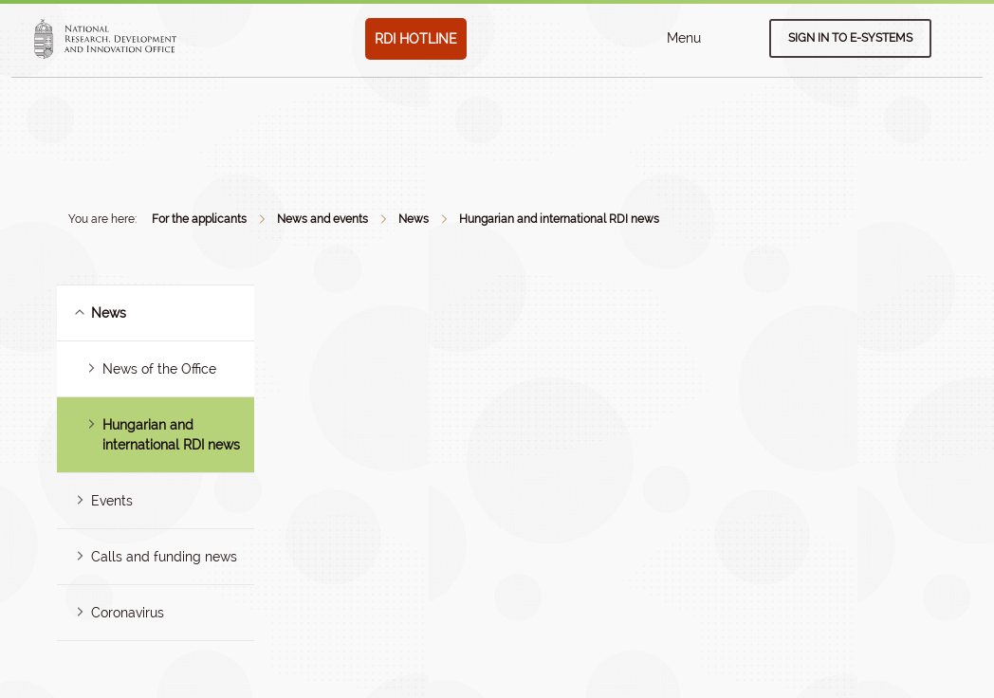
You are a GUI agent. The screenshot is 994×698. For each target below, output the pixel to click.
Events (112, 500)
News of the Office (159, 369)
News (413, 219)
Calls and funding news (164, 556)
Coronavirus (127, 612)
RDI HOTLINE (416, 38)
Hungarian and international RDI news (559, 219)
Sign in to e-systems (850, 38)
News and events (322, 219)
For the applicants (199, 219)
